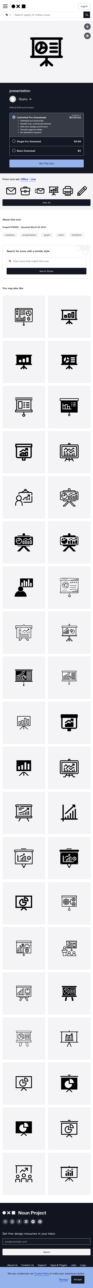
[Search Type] (8, 15)
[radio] (47, 125)
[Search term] (48, 15)
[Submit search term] (86, 15)
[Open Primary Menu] (5, 6)
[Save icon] (87, 26)
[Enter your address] (46, 1241)
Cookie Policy (41, 1273)
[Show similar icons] (87, 36)
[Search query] (46, 261)
